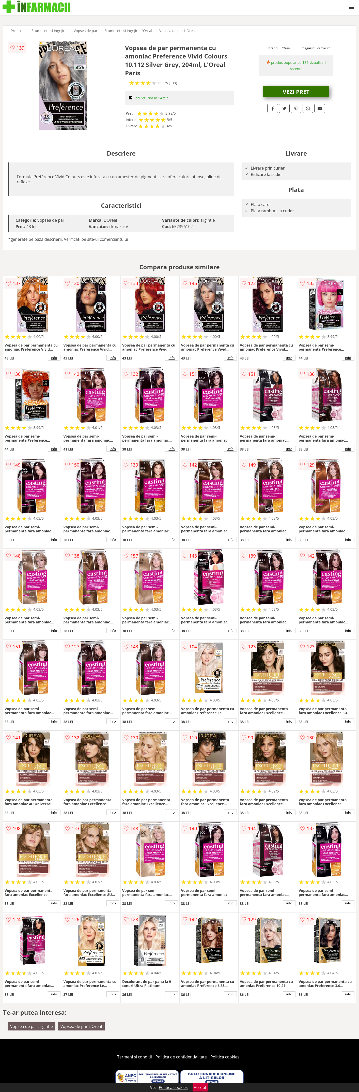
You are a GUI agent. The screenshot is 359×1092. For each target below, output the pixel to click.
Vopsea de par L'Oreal (177, 30)
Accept (200, 1087)
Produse (17, 30)
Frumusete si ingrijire (49, 30)
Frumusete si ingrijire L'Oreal (128, 30)
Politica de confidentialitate (181, 1057)
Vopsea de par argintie (31, 1026)
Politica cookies (224, 1057)
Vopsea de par (85, 30)
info (54, 357)
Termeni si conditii (134, 1057)
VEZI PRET (296, 91)
